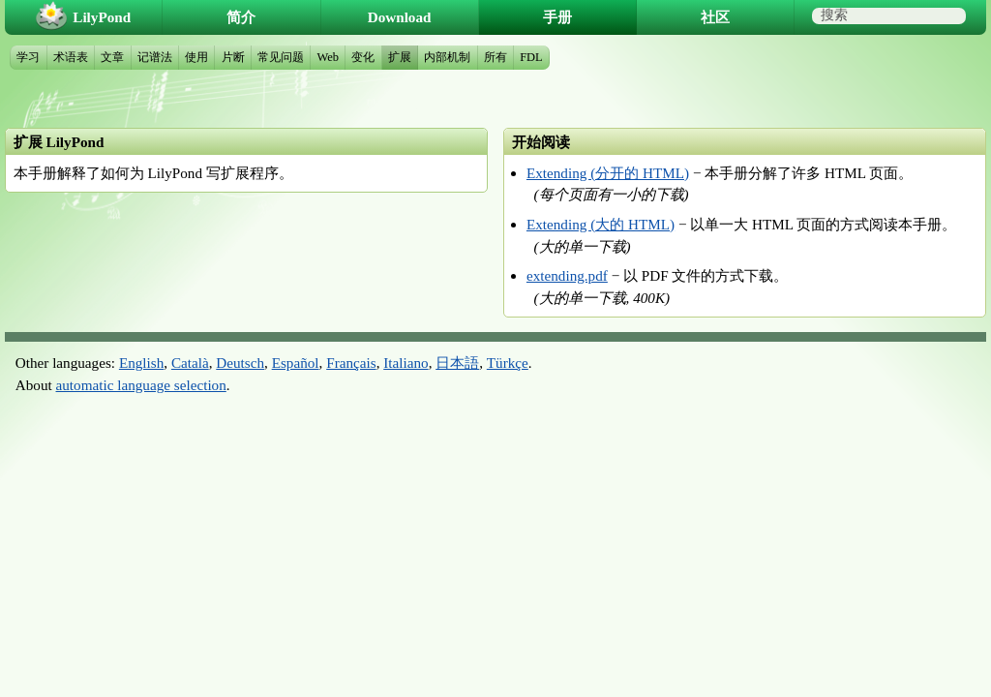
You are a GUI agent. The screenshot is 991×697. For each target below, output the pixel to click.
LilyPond (102, 17)
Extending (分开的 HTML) (607, 173)
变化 (363, 57)
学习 (28, 57)
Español (295, 362)
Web (327, 57)
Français (350, 362)
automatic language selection (141, 385)
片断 (233, 57)
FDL (531, 57)
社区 (715, 17)
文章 (112, 57)
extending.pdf (567, 275)
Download (400, 17)
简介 (240, 17)
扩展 (399, 57)
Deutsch (240, 362)
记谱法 (154, 57)
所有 (495, 57)
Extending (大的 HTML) (600, 224)
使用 (196, 57)
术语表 (70, 57)
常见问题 (280, 57)
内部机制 (447, 57)
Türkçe (507, 362)
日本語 (457, 362)
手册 (557, 17)
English (141, 362)
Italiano (405, 362)
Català (190, 362)
